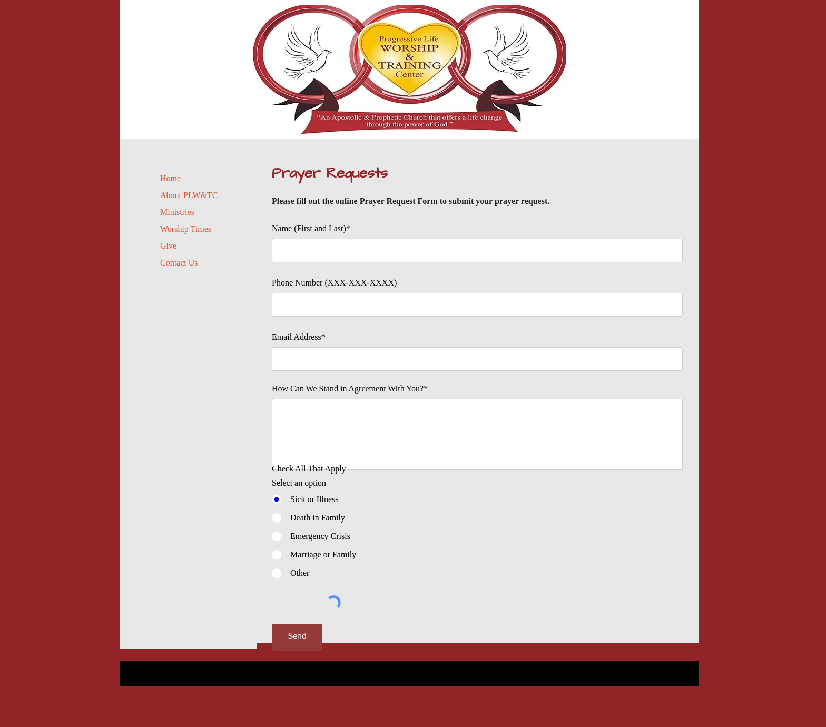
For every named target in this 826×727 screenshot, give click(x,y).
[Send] (297, 637)
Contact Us (179, 262)
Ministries (177, 212)
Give (168, 245)
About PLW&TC (189, 195)
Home (170, 178)
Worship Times (185, 228)
